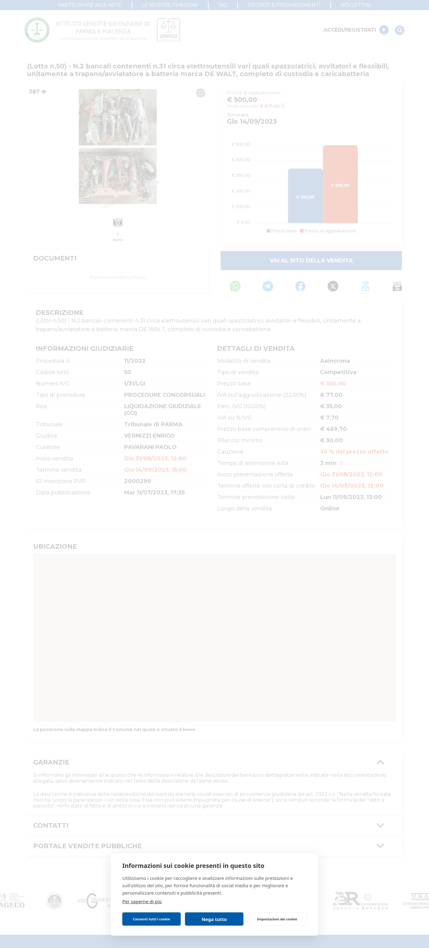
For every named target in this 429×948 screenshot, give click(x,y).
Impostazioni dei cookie (277, 919)
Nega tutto (214, 919)
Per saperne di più (142, 901)
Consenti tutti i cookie (151, 919)
